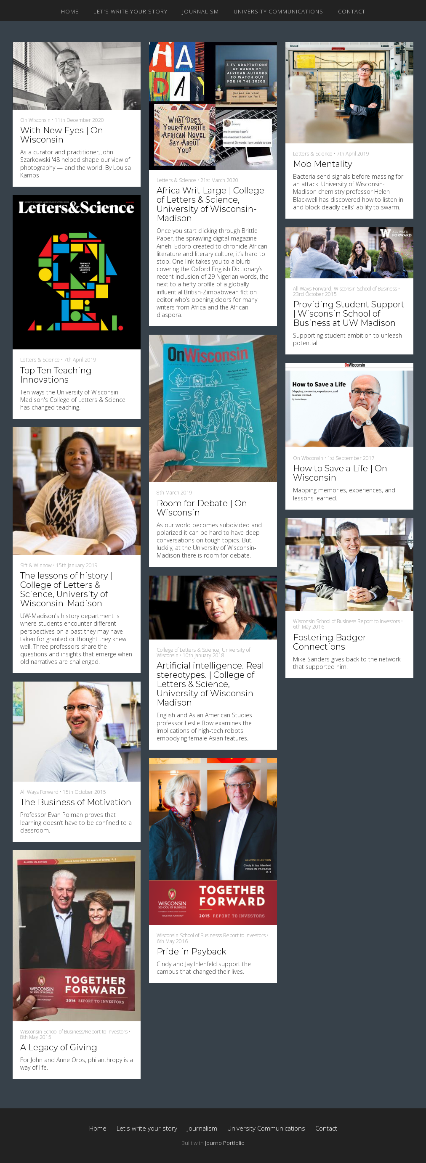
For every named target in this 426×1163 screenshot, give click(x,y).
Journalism (200, 11)
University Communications (278, 11)
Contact (351, 11)
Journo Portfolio (225, 1143)
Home (70, 11)
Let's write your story (130, 11)
